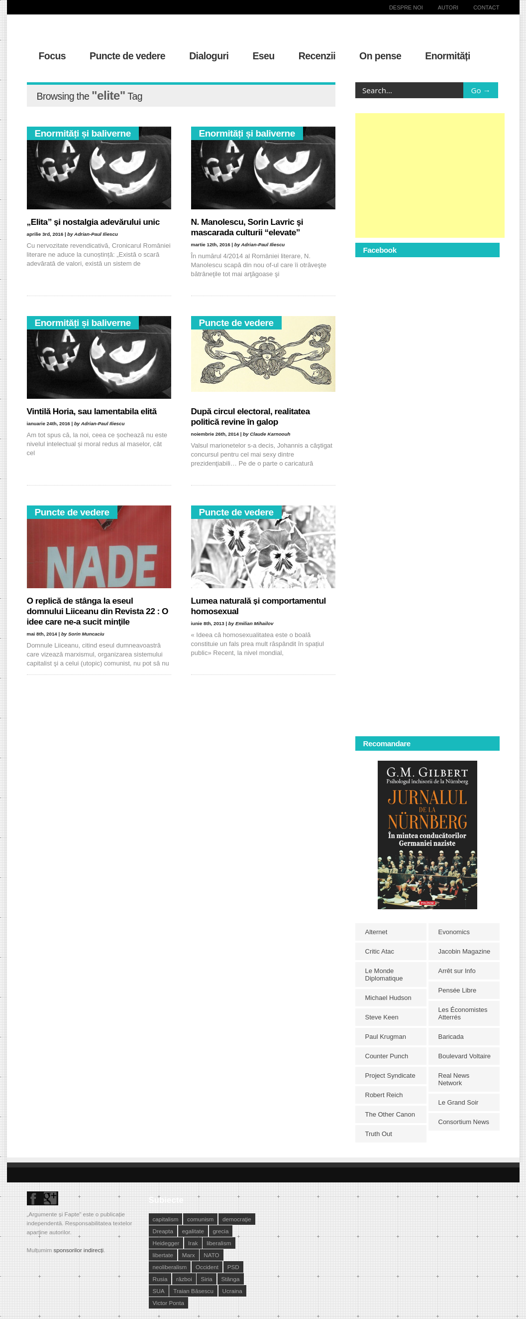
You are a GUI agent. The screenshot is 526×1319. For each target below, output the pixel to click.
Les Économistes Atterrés (463, 1013)
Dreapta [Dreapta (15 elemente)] (163, 1231)
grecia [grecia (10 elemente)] (221, 1231)
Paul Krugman (385, 1036)
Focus (52, 55)
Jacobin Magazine (464, 951)
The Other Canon (390, 1114)
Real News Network (454, 1079)
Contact (486, 7)
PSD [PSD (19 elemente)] (233, 1267)
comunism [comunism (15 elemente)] (200, 1219)
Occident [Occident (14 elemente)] (207, 1267)
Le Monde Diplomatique (384, 974)
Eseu (263, 55)
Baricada (451, 1036)
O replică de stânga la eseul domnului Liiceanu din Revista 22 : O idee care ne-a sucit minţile (98, 611)
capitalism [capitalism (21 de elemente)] (166, 1219)
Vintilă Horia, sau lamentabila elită (92, 411)
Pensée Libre (457, 990)
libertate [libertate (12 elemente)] (163, 1255)
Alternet (376, 932)
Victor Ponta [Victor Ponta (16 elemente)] (168, 1303)
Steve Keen (382, 1017)
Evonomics (454, 932)
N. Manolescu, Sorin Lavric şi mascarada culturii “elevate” (247, 227)
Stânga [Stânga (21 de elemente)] (230, 1279)
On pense (380, 55)
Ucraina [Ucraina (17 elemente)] (232, 1291)
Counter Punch (387, 1056)
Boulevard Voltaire (464, 1056)
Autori (448, 7)
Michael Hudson (388, 997)
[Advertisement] (430, 175)
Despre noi (406, 7)
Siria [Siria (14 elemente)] (206, 1279)
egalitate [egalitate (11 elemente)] (193, 1231)
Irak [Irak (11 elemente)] (193, 1243)
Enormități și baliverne (83, 133)
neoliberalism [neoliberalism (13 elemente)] (170, 1267)
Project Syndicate (390, 1075)
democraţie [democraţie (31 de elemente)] (236, 1219)
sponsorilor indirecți (78, 1250)
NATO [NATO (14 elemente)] (211, 1255)
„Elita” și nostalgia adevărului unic (93, 222)
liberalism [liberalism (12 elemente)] (219, 1243)
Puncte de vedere (127, 55)
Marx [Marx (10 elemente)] (188, 1255)
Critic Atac (380, 951)
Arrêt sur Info (457, 971)
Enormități (447, 55)
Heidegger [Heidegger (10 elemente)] (166, 1243)
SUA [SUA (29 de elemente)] (159, 1291)
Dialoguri (208, 55)
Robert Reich (384, 1095)
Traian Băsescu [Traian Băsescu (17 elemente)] (193, 1291)
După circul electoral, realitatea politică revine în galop (250, 416)
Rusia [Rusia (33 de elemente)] (160, 1279)
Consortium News (464, 1122)
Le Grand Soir (458, 1102)
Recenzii (317, 55)
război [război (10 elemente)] (184, 1279)
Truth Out (378, 1134)
